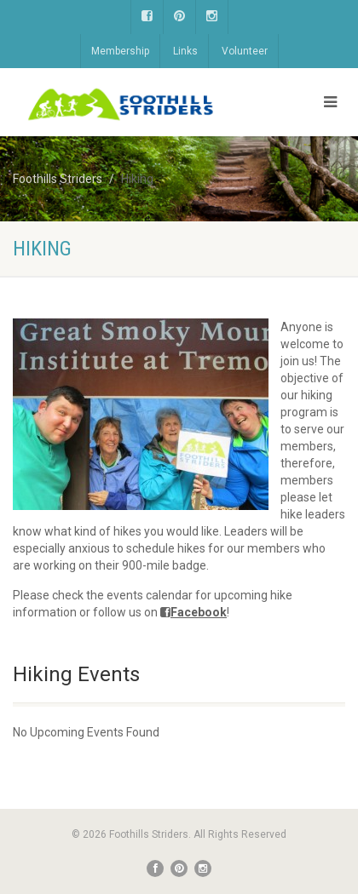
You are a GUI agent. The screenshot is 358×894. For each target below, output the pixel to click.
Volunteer (245, 51)
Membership (120, 51)
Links (185, 51)
